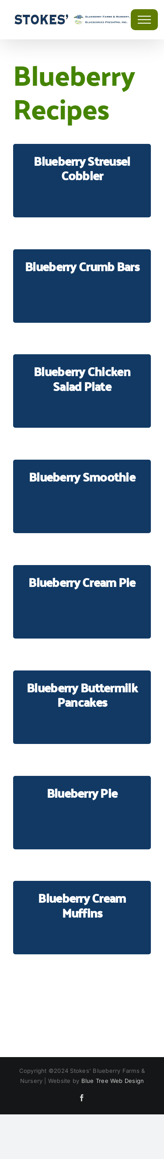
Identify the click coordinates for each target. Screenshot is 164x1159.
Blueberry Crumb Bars (82, 266)
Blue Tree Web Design (112, 1080)
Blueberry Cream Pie (81, 582)
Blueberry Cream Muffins (82, 905)
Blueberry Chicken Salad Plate (82, 378)
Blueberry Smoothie (82, 476)
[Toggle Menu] (144, 19)
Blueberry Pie (82, 793)
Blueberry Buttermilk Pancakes (82, 694)
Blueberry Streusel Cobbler (82, 168)
